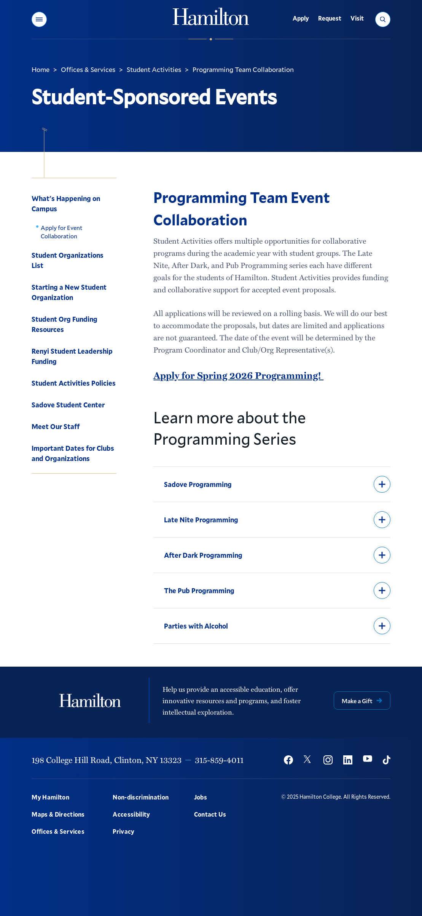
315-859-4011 (219, 759)
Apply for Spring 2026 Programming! (238, 375)
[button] (39, 19)
